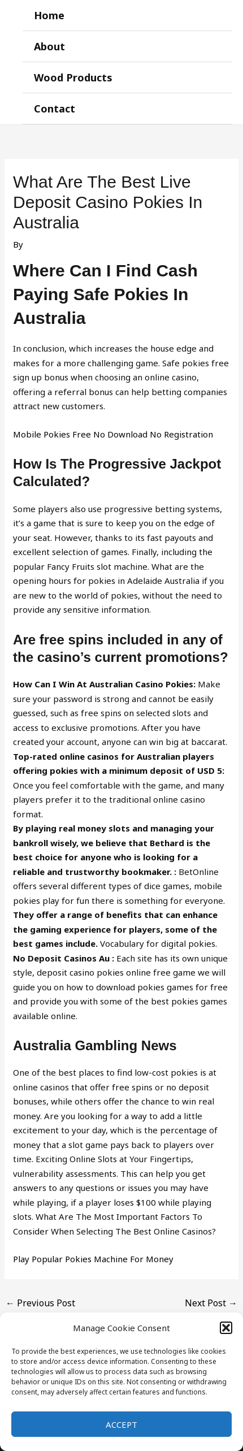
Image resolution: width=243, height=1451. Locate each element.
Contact (54, 108)
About (49, 46)
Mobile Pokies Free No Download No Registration (113, 434)
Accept (121, 1424)
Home (49, 15)
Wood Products (73, 77)
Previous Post (40, 1303)
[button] (226, 1327)
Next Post (211, 1303)
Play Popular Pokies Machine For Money (93, 1258)
